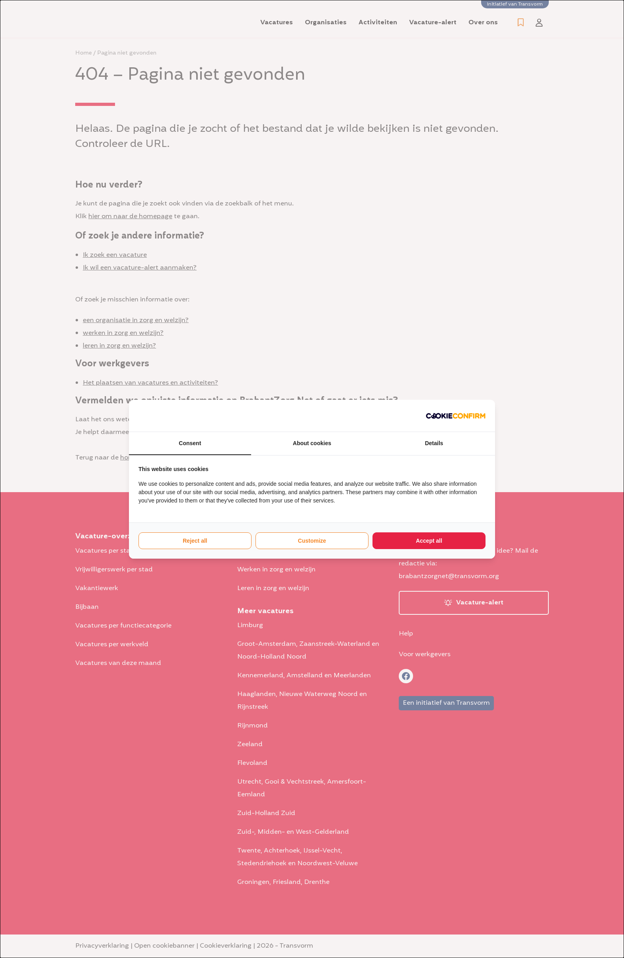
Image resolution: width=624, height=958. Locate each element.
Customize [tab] (312, 541)
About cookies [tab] (312, 443)
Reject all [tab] (195, 541)
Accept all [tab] (429, 541)
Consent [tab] (190, 443)
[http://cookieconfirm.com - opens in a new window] (456, 415)
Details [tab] (434, 443)
